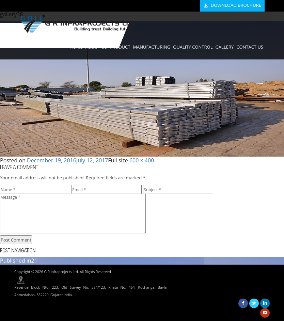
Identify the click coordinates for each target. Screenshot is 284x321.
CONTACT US (249, 47)
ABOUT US (96, 47)
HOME (76, 47)
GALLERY (224, 47)
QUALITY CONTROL (192, 47)
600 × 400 (141, 160)
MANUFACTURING (151, 47)
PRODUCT (120, 47)
